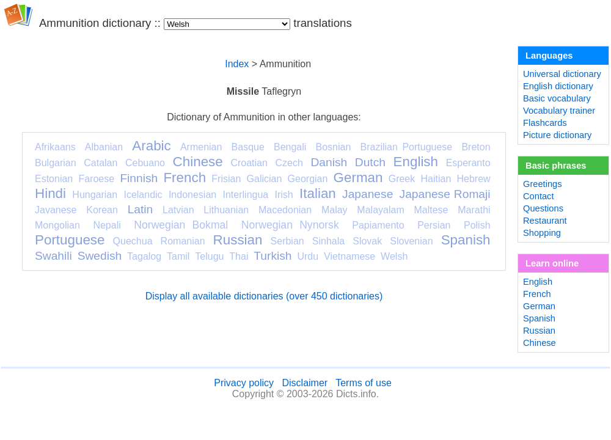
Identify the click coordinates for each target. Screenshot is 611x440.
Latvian (178, 210)
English (415, 161)
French (184, 177)
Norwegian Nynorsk (290, 225)
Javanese (56, 210)
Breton (475, 147)
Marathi (474, 210)
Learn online (552, 263)
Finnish (139, 178)
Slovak (367, 241)
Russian (238, 240)
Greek (402, 179)
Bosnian (333, 147)
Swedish (100, 255)
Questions (543, 208)
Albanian (104, 147)
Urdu (307, 256)
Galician (264, 179)
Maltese (431, 210)
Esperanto (468, 163)
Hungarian (94, 194)
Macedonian (285, 210)
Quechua (133, 241)
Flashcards (545, 123)
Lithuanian (226, 210)
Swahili (53, 255)
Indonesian (192, 194)
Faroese (96, 179)
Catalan (100, 163)
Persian (433, 225)
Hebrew (473, 179)
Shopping (542, 233)
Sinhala (328, 241)
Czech (288, 163)
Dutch (370, 162)
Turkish (272, 255)
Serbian (287, 241)
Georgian (308, 179)
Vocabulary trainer (559, 111)
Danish (328, 162)
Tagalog (144, 256)
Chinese (198, 161)
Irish (284, 194)
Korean (102, 210)
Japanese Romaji (445, 194)
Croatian (248, 163)
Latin (140, 209)
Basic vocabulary (557, 98)
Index (237, 64)
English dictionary (558, 86)
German (358, 177)
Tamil (178, 256)
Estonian (54, 179)
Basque (248, 147)
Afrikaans (55, 147)
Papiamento (378, 225)
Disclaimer (304, 383)
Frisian (226, 179)
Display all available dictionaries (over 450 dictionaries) (264, 296)
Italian (317, 193)
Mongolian (57, 225)
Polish (477, 225)
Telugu (209, 256)
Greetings (542, 184)
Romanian (183, 241)
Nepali (106, 225)
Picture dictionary (557, 135)
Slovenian (411, 241)
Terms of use (363, 383)
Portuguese (70, 240)
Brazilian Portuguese (406, 147)
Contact (538, 196)
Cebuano (145, 163)
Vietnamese (349, 256)
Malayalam (380, 210)
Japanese (367, 194)
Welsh (394, 256)
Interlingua (246, 194)
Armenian (201, 147)
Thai (238, 256)
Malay (334, 210)
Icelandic (142, 194)
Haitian (435, 179)
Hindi (50, 193)
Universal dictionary (562, 74)
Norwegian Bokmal (181, 225)
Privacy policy (244, 383)
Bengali (290, 147)
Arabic (151, 145)
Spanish (466, 240)
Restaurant (545, 221)
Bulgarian (55, 163)
